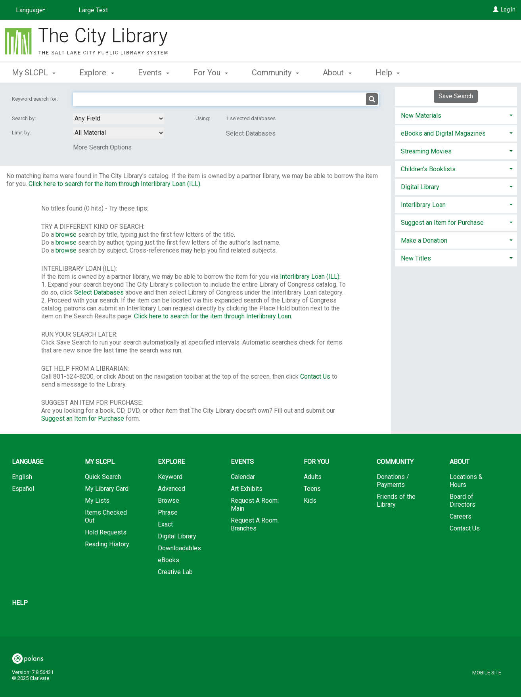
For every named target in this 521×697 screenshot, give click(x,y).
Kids (310, 500)
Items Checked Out (106, 516)
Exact (165, 524)
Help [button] (387, 72)
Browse (168, 500)
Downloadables (179, 548)
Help (20, 603)
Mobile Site (486, 673)
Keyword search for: (35, 99)
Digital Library (177, 536)
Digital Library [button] (420, 187)
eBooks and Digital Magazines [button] (443, 133)
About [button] (337, 72)
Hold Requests (105, 532)
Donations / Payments (393, 480)
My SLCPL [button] (34, 72)
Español (23, 488)
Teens (312, 488)
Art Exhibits (246, 488)
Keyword (170, 477)
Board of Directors (462, 500)
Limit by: (22, 133)
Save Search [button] (456, 96)
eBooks (168, 560)
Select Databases (251, 133)
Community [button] (275, 72)
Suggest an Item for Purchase (82, 418)
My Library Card (106, 488)
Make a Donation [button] (424, 240)
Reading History (107, 544)
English (22, 477)
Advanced (171, 488)
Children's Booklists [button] (428, 169)
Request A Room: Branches (255, 524)
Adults (313, 477)
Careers (460, 516)
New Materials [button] (421, 115)
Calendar (243, 477)
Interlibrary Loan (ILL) (309, 276)
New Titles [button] (416, 258)
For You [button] (210, 72)
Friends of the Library (396, 500)
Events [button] (153, 72)
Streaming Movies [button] (426, 151)
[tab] (456, 115)
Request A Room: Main (255, 504)
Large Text (93, 10)
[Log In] (495, 9)
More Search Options (102, 147)
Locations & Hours (466, 480)
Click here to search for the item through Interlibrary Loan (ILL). (115, 184)
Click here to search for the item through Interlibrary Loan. (213, 316)
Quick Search (103, 477)
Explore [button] (96, 72)
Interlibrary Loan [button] (423, 205)
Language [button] (27, 461)
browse (66, 234)
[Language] (29, 10)
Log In (508, 9)
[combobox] (118, 118)
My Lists (97, 500)
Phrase (168, 512)
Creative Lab (175, 572)
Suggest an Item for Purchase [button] (442, 222)
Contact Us (315, 376)
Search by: (24, 118)
